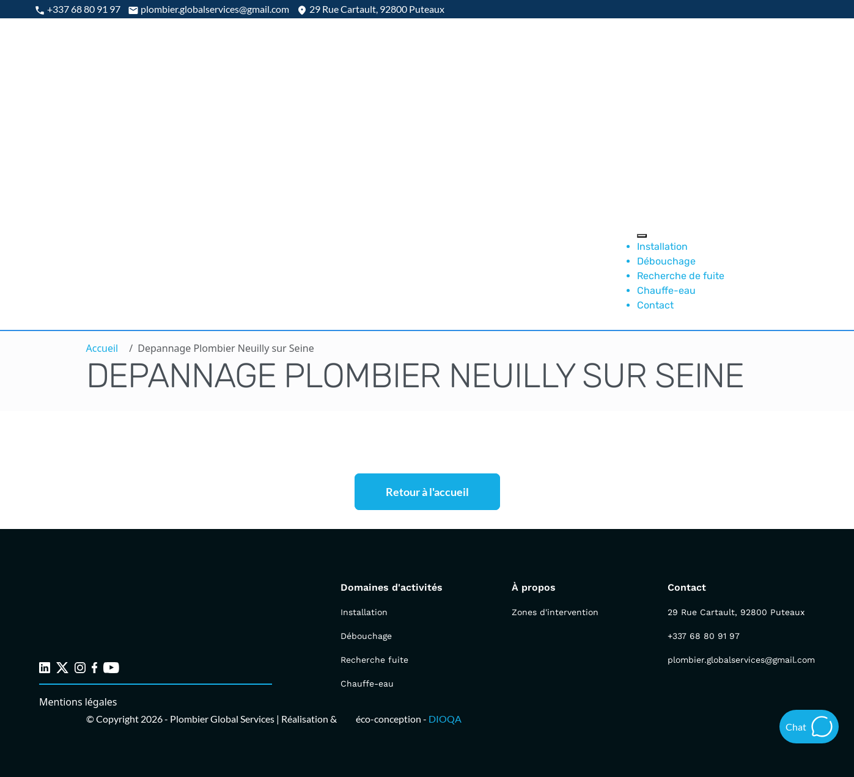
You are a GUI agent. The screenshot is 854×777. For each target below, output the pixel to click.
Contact (655, 305)
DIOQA (445, 718)
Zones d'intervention (555, 612)
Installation (662, 246)
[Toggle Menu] (642, 236)
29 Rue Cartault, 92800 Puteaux (736, 612)
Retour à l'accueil (427, 491)
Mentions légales (78, 702)
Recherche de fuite (680, 276)
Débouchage (666, 261)
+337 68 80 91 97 (704, 636)
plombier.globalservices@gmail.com (741, 660)
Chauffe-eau (666, 290)
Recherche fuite (374, 660)
